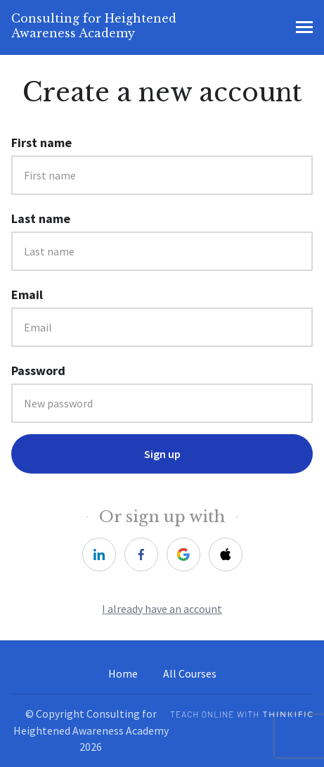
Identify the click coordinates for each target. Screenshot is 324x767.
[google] (183, 554)
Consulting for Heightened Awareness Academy (93, 25)
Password (38, 370)
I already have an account (162, 609)
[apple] (225, 554)
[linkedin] (99, 554)
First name (41, 142)
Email (27, 294)
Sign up (162, 454)
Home (123, 673)
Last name (40, 218)
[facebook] (141, 554)
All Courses (189, 673)
